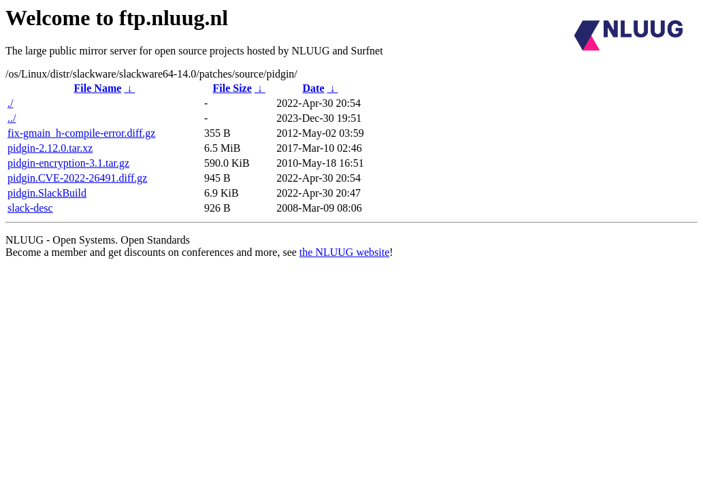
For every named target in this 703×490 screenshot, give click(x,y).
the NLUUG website (344, 252)
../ (11, 118)
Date (314, 88)
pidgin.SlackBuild (46, 193)
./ (10, 103)
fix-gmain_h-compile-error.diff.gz (81, 133)
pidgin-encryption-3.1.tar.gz (68, 163)
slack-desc (30, 208)
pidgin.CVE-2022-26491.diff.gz (77, 178)
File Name (98, 88)
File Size (231, 88)
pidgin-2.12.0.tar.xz (50, 148)
